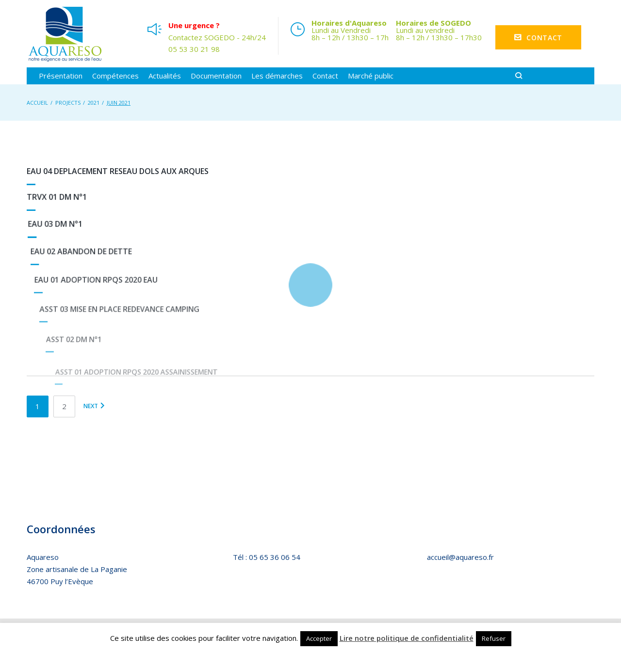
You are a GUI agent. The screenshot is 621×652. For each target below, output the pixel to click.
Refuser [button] (494, 638)
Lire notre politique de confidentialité (407, 638)
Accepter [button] (319, 638)
